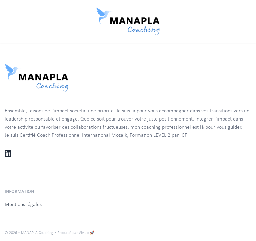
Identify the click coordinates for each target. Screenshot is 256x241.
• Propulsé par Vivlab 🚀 (74, 233)
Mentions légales (23, 204)
